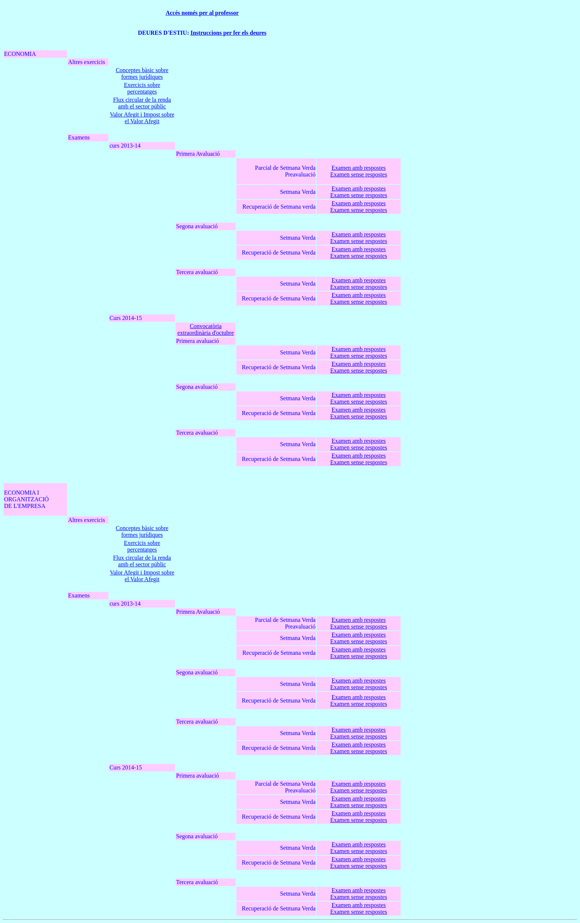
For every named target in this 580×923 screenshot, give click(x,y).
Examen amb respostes (358, 168)
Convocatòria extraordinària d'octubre (206, 329)
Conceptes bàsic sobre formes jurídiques (142, 73)
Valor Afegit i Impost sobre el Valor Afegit (142, 117)
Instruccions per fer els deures (228, 33)
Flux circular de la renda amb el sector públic (142, 103)
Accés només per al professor (202, 13)
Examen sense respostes (358, 174)
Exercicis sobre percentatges (142, 88)
